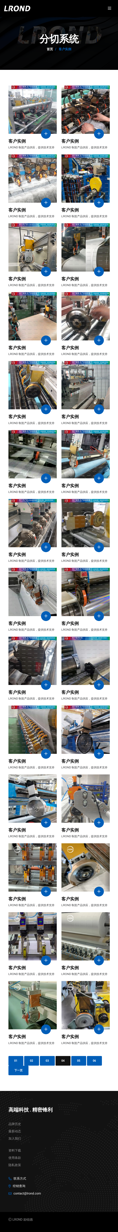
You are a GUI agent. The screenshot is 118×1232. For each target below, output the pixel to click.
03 (47, 1060)
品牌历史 (14, 1124)
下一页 (18, 1070)
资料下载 (14, 1150)
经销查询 (19, 1186)
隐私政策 (14, 1165)
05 (78, 1060)
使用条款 (14, 1158)
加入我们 (14, 1138)
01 (15, 1060)
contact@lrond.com (27, 1193)
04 (63, 1060)
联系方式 (20, 1178)
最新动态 (14, 1131)
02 (31, 1060)
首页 (50, 49)
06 (94, 1060)
